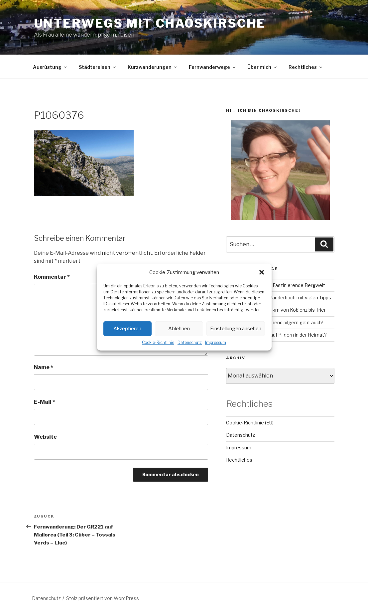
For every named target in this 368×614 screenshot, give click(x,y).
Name (43, 367)
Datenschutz (190, 342)
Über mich (262, 67)
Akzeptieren (127, 329)
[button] (261, 272)
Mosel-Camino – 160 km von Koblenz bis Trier (276, 310)
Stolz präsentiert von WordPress (102, 598)
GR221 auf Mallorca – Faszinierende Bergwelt (275, 285)
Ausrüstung (50, 67)
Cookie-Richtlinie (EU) (250, 422)
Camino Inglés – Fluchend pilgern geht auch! (274, 322)
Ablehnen (179, 329)
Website (45, 437)
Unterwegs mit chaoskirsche (150, 23)
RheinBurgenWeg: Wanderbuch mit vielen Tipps (278, 297)
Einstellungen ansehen (235, 329)
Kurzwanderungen (153, 67)
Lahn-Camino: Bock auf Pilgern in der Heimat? (276, 335)
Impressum (215, 342)
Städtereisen (98, 67)
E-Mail (44, 402)
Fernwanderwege (212, 67)
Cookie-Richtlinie (158, 342)
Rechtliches (306, 67)
